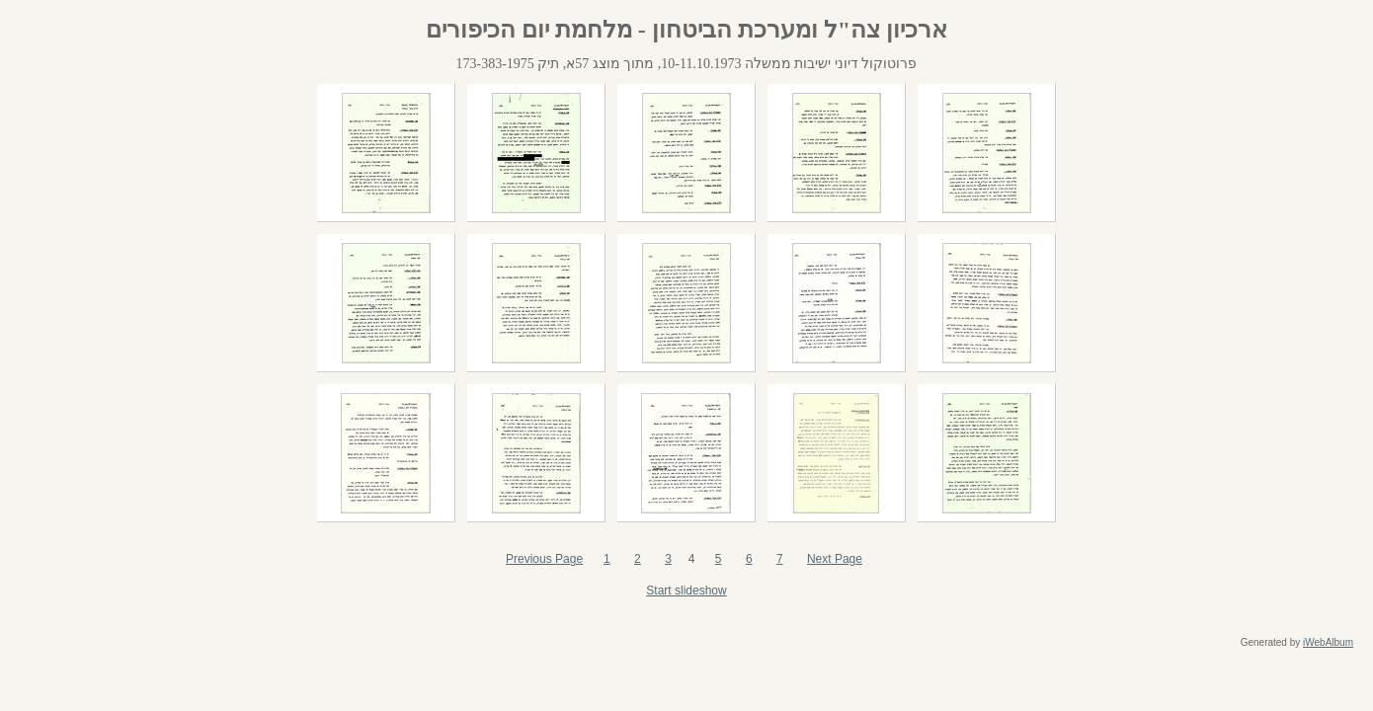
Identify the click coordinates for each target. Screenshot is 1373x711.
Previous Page (544, 559)
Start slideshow (686, 590)
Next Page (834, 559)
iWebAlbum (1328, 642)
